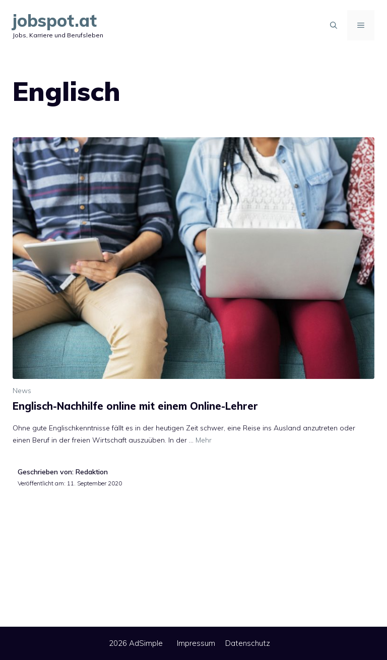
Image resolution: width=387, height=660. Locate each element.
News (22, 390)
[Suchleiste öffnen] (333, 25)
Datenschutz (247, 643)
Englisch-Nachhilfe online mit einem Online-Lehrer (135, 406)
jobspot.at (55, 20)
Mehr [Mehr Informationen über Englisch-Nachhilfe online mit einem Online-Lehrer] (204, 440)
